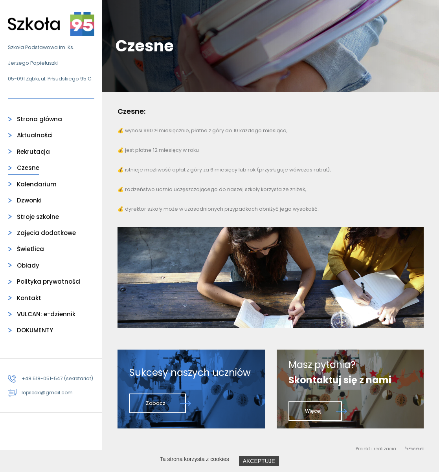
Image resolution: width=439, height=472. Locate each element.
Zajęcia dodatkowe (46, 233)
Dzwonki (29, 200)
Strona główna (39, 119)
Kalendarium (37, 184)
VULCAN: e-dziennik (46, 314)
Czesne (28, 168)
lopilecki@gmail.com (47, 392)
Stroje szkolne (38, 217)
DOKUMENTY (35, 330)
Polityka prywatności (49, 281)
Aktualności (35, 135)
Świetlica (30, 249)
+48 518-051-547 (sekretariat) (57, 378)
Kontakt (29, 298)
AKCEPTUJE (259, 461)
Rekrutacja (33, 152)
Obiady (28, 265)
